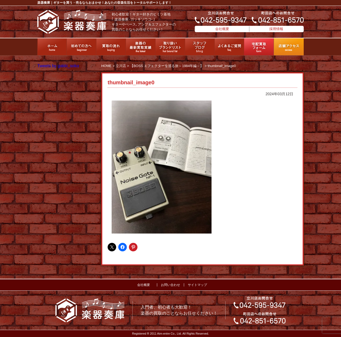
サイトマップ (197, 285)
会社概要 (222, 29)
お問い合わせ (170, 285)
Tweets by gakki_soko (58, 66)
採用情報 (276, 29)
